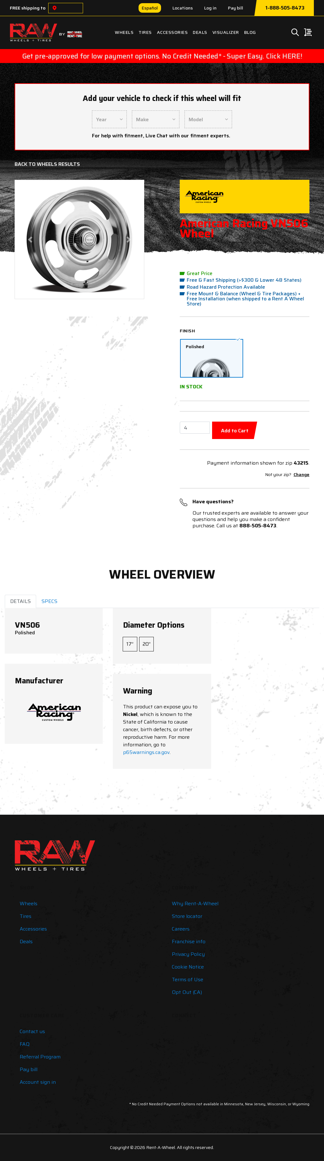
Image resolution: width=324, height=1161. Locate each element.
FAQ (24, 1044)
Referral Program (40, 1057)
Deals (200, 32)
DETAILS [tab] (20, 601)
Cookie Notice (188, 967)
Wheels (124, 32)
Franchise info (188, 941)
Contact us (32, 1031)
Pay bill (235, 7)
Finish (187, 330)
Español (150, 7)
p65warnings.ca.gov (146, 752)
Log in (210, 7)
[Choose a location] (54, 8)
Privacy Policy (188, 954)
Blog (250, 32)
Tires (145, 32)
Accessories (172, 32)
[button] (30, 239)
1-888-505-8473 (284, 8)
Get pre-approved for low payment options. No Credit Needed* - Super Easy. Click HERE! (161, 56)
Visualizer (225, 32)
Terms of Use (187, 979)
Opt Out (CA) (187, 992)
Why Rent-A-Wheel (195, 903)
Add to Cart (235, 431)
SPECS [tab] (49, 601)
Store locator (187, 916)
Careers (181, 929)
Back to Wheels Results (47, 164)
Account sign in (38, 1082)
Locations (182, 7)
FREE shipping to (28, 7)
